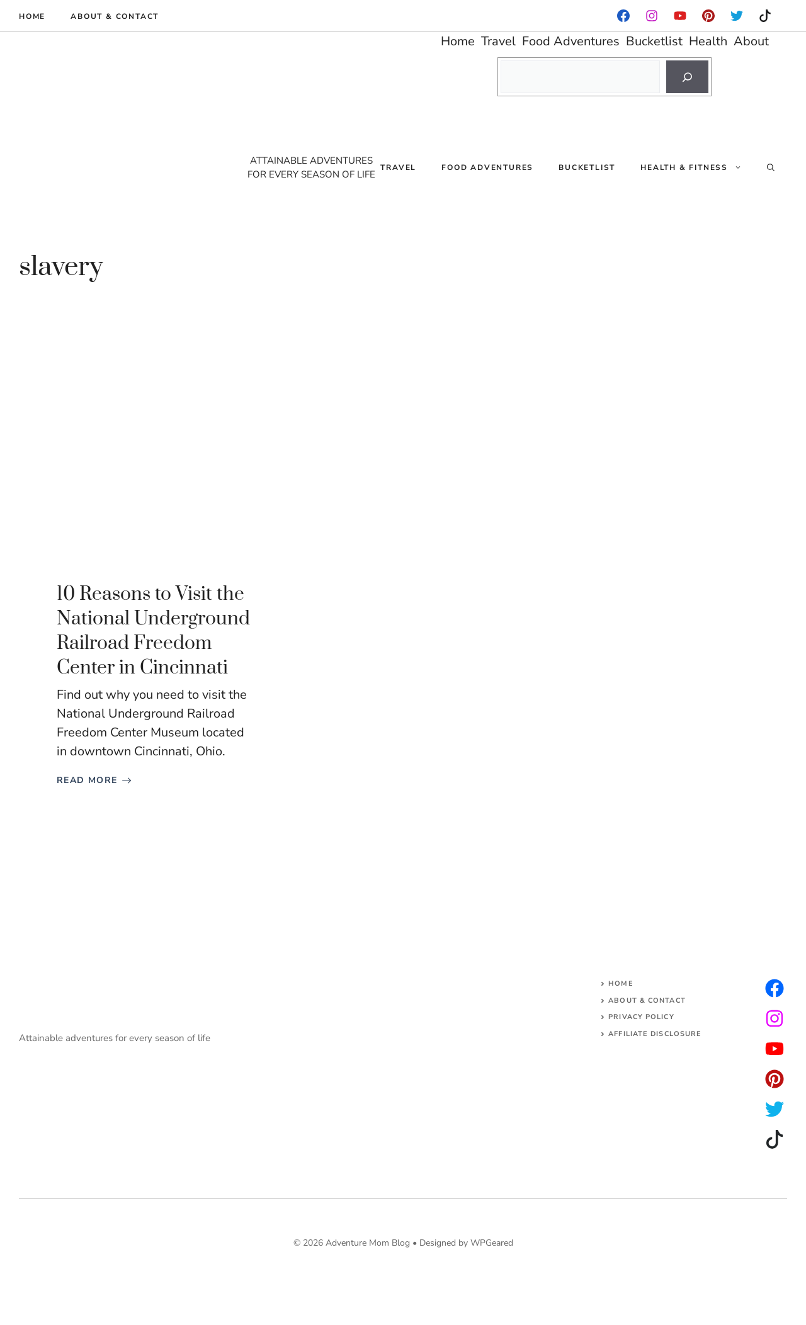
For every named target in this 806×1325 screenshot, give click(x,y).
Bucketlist (587, 167)
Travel (398, 167)
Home (32, 16)
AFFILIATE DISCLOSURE (654, 1034)
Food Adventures (487, 167)
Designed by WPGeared (466, 1243)
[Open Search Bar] (770, 167)
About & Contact (115, 16)
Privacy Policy (641, 1017)
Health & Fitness (697, 167)
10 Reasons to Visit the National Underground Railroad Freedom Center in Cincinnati (153, 631)
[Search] (687, 76)
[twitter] (774, 1018)
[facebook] (623, 15)
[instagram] (708, 15)
